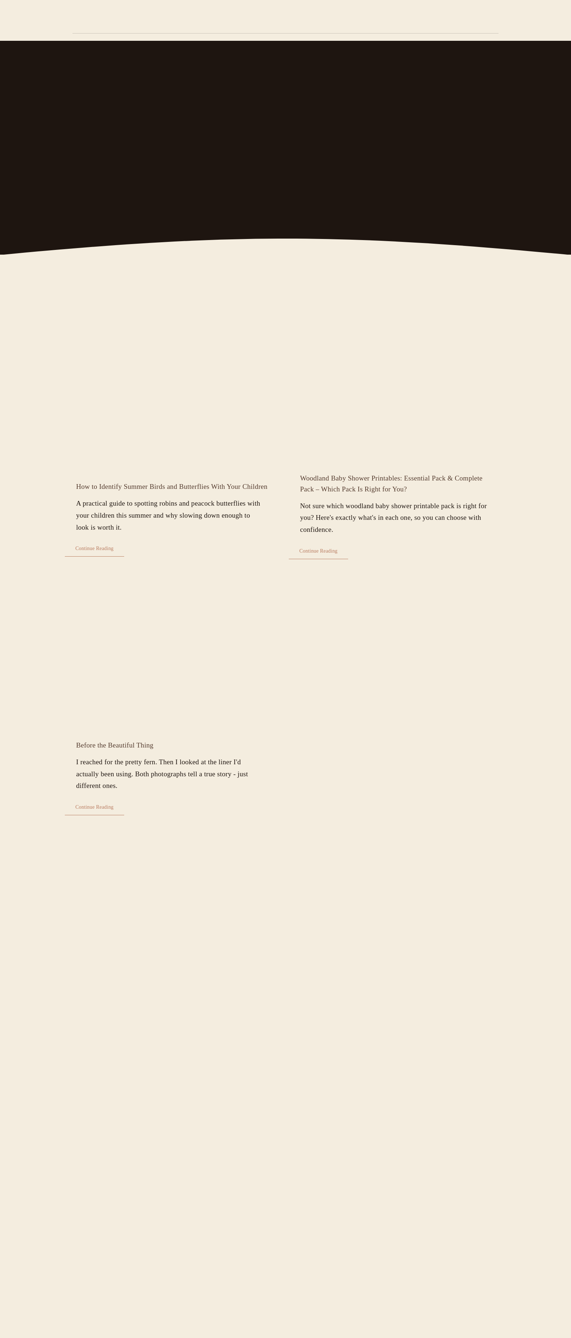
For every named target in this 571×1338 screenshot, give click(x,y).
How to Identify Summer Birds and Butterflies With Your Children (172, 486)
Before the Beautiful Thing (114, 745)
